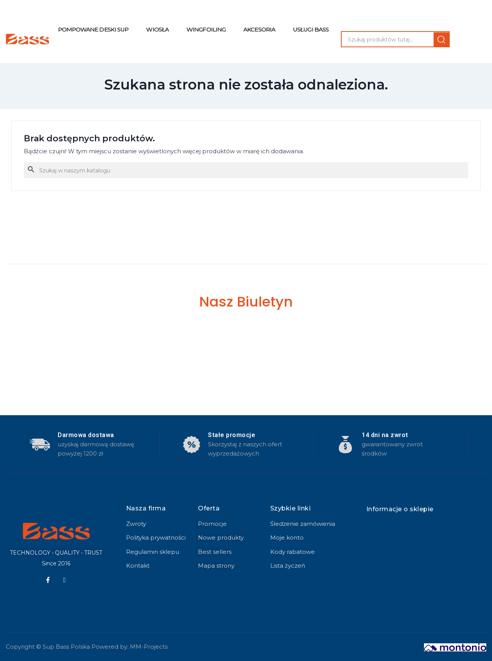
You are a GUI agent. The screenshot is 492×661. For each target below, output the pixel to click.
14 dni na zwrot (385, 435)
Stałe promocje (231, 435)
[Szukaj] (246, 170)
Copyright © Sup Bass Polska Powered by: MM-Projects (87, 646)
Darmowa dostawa (86, 435)
